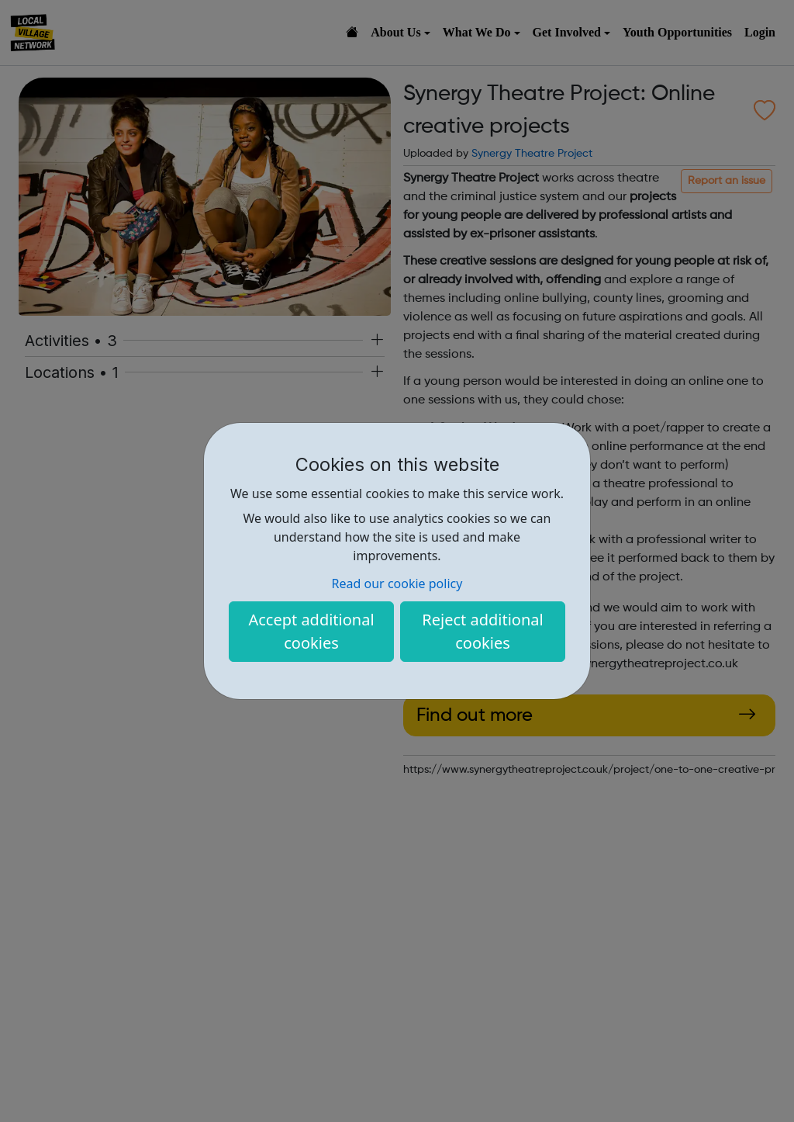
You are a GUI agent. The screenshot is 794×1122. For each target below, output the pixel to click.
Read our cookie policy (397, 583)
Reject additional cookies (482, 631)
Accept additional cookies (311, 631)
